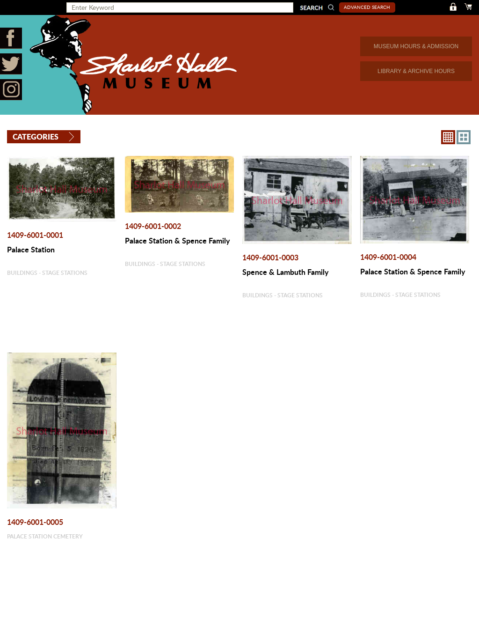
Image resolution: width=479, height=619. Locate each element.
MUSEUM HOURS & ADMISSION (416, 46)
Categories (35, 136)
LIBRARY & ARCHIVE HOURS (416, 71)
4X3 (464, 137)
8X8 (448, 137)
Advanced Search (367, 7)
